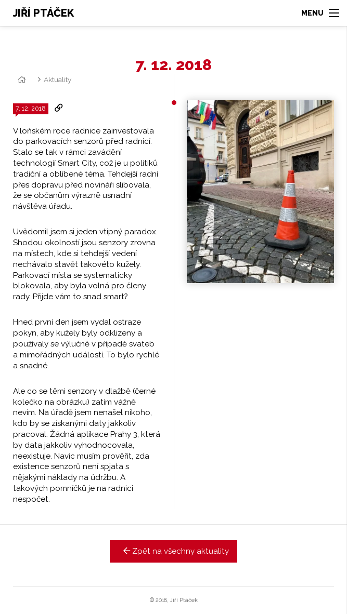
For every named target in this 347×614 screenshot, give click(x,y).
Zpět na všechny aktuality (173, 551)
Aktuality (57, 79)
